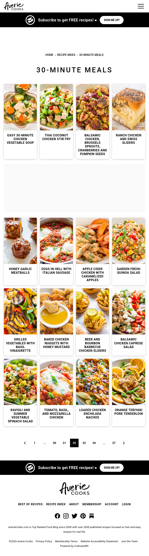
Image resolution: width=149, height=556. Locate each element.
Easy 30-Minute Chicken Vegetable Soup (20, 139)
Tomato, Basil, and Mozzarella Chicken (56, 413)
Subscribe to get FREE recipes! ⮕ (67, 20)
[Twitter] (74, 516)
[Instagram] (66, 516)
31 (66, 443)
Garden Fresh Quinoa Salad (128, 270)
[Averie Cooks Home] (13, 6)
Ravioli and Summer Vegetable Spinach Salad (20, 415)
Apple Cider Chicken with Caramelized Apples (92, 274)
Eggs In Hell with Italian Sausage (56, 270)
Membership (91, 504)
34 (95, 443)
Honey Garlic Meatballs (20, 270)
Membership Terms (66, 541)
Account (112, 504)
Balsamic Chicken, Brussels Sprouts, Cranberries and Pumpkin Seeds (92, 144)
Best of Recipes (30, 504)
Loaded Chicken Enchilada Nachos (92, 413)
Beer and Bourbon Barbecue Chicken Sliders (92, 345)
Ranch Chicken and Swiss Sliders (128, 139)
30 (56, 443)
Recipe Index (66, 54)
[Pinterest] (83, 516)
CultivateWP (81, 546)
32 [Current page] (76, 443)
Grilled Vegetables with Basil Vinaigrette (20, 345)
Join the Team (129, 541)
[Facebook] (57, 516)
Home (49, 54)
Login (126, 504)
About (74, 504)
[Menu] (141, 6)
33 (85, 443)
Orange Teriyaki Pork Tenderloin (128, 412)
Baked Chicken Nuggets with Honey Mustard (56, 343)
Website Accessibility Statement (99, 541)
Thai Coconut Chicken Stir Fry (56, 137)
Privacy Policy (44, 541)
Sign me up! (112, 20)
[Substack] (91, 516)
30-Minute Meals (91, 54)
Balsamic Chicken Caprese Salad (128, 343)
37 (115, 443)
